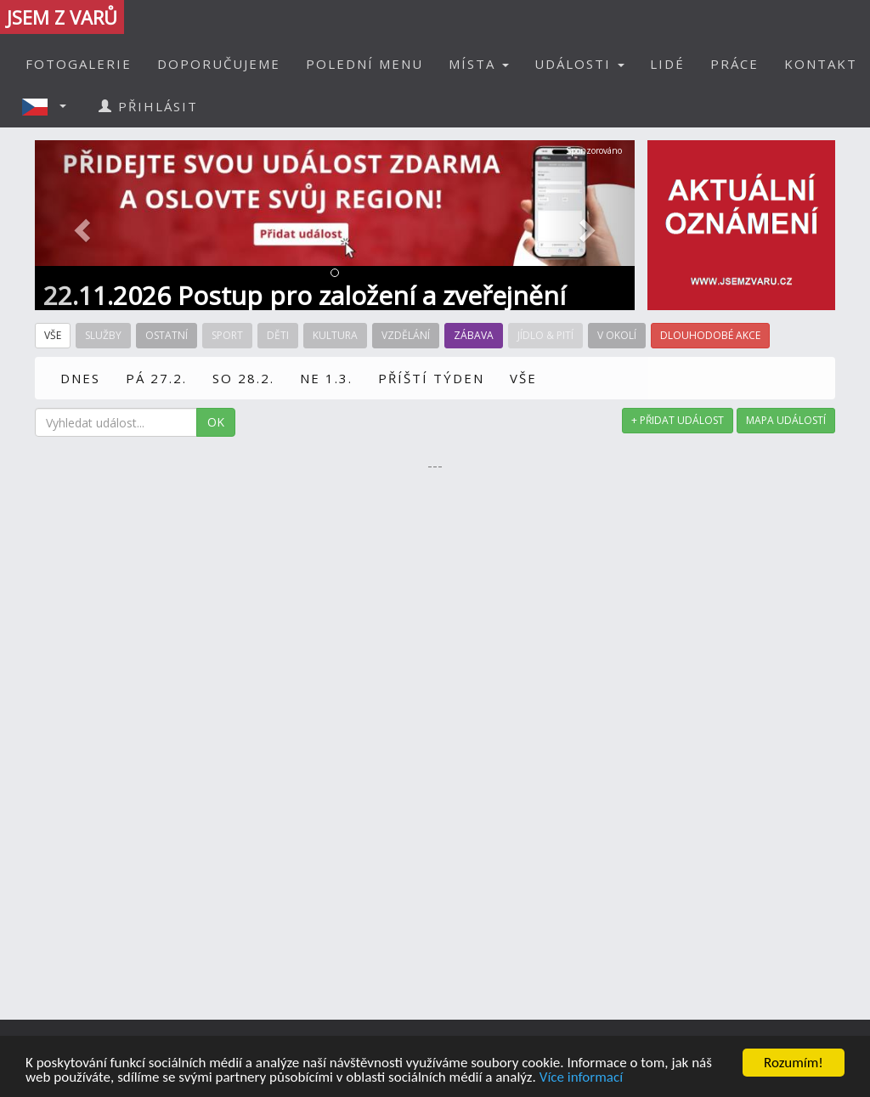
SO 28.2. (243, 378)
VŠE (523, 378)
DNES (80, 378)
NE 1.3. (326, 378)
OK (215, 422)
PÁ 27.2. (156, 378)
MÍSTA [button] (479, 63)
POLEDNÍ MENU (364, 63)
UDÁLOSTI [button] (579, 63)
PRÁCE (734, 63)
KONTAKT (820, 63)
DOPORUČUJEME (218, 63)
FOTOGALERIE (78, 63)
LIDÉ (667, 63)
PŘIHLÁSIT (148, 106)
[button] (49, 106)
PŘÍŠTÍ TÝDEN (431, 378)
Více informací (581, 1077)
